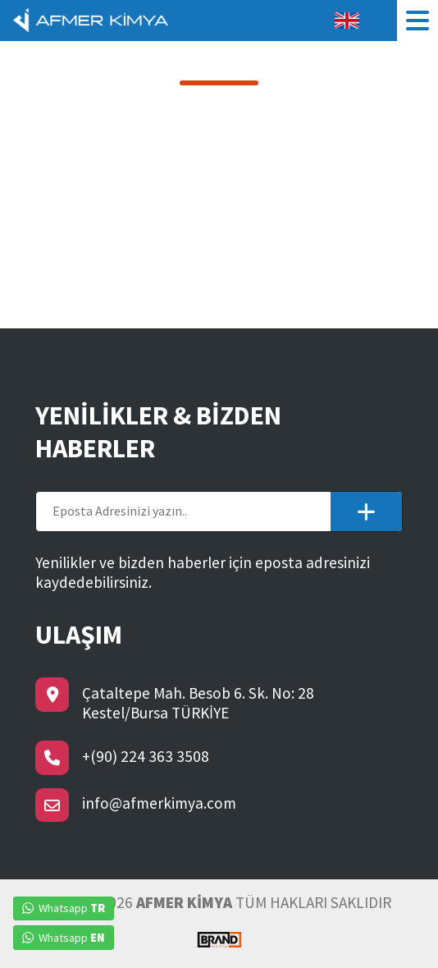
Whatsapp (63, 908)
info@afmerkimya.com (159, 803)
